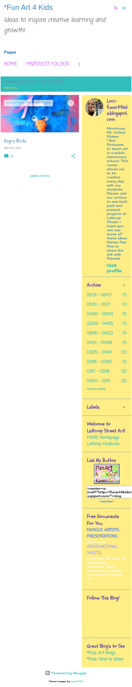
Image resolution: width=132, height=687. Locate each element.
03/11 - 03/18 (98, 371)
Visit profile (114, 268)
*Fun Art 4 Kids (28, 7)
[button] (73, 156)
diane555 (77, 681)
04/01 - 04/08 (99, 343)
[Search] (115, 8)
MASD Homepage (103, 437)
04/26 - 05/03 (100, 314)
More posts (40, 175)
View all (11, 87)
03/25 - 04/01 (99, 352)
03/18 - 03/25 (99, 362)
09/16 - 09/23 (100, 333)
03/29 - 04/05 (100, 324)
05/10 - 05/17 (98, 305)
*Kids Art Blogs (101, 653)
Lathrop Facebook (103, 444)
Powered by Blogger (66, 673)
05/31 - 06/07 (99, 295)
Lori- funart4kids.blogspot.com (117, 110)
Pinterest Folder (47, 64)
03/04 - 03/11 (98, 381)
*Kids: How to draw (105, 659)
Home (10, 64)
